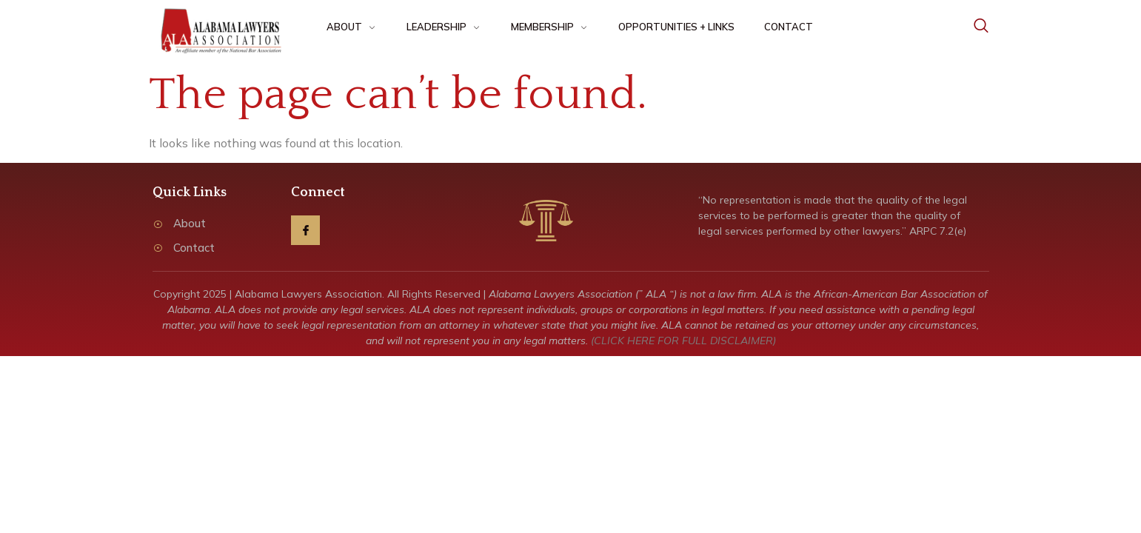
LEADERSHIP (443, 27)
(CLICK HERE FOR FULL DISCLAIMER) (683, 340)
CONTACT (788, 27)
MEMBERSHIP (550, 27)
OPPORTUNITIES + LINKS (676, 27)
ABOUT (352, 27)
